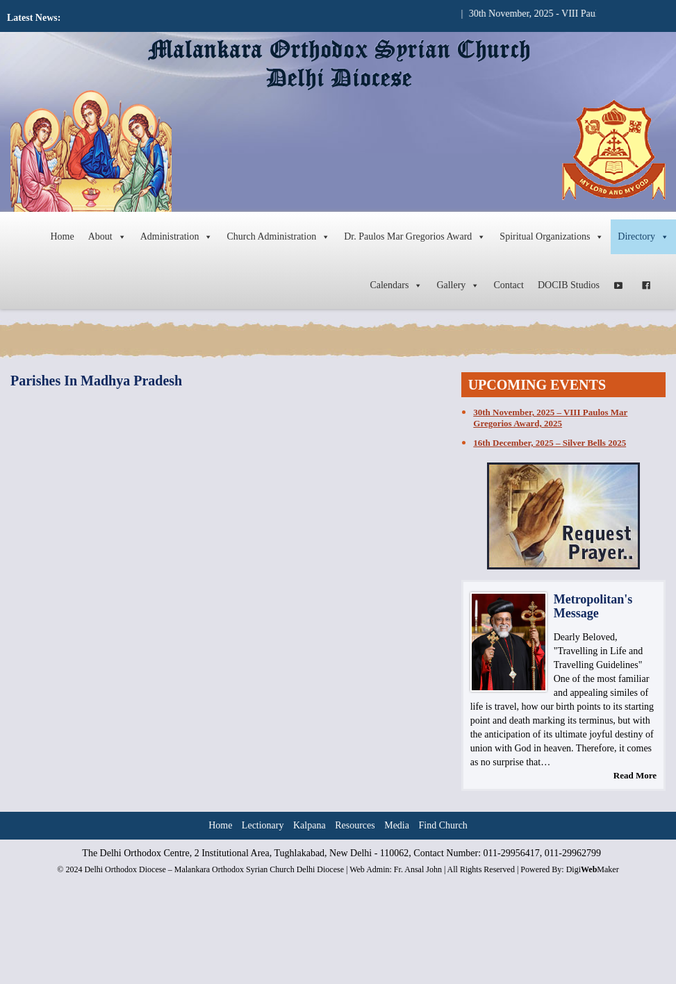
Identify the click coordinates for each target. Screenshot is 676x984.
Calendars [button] (396, 285)
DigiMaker (592, 869)
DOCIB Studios (569, 285)
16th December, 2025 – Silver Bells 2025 (549, 442)
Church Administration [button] (278, 236)
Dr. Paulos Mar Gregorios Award (415, 236)
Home (62, 236)
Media (396, 825)
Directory (643, 236)
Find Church (442, 825)
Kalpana (309, 825)
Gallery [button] (457, 285)
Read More (635, 775)
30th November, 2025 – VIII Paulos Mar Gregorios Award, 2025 (550, 417)
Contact (508, 285)
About (107, 236)
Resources (355, 825)
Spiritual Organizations (552, 236)
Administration (176, 236)
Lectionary (263, 825)
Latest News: (33, 17)
